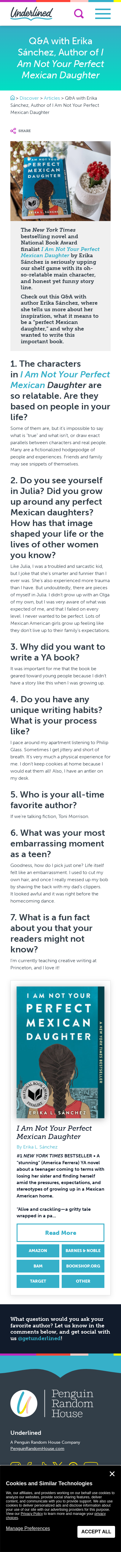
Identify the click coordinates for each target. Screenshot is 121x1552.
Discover (29, 98)
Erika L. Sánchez (40, 1147)
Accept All (96, 1531)
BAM (38, 1266)
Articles (52, 98)
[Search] (79, 13)
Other (83, 1281)
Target (38, 1281)
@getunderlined (39, 1338)
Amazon (38, 1250)
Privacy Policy (32, 1514)
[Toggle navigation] (103, 14)
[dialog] (60, 1509)
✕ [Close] (112, 1474)
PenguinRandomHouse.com (37, 1448)
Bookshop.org (83, 1266)
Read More (60, 1232)
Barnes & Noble (83, 1250)
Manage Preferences (28, 1528)
